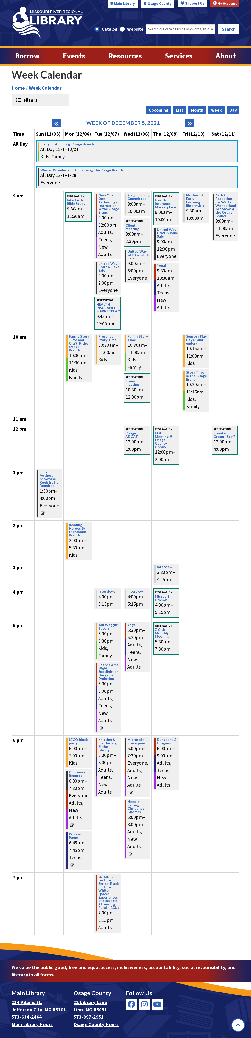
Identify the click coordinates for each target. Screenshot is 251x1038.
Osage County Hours (96, 1024)
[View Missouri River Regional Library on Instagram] (144, 1004)
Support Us (192, 3)
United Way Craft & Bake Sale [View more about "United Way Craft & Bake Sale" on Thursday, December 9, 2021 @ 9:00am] (167, 233)
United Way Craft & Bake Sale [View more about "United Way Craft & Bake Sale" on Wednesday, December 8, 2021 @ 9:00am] (138, 255)
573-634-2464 (27, 1017)
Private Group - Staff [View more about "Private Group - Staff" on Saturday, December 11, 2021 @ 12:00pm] (224, 434)
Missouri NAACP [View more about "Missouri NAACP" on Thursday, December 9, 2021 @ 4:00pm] (162, 598)
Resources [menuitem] (125, 56)
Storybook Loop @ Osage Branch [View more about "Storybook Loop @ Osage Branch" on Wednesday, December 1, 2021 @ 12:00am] (67, 144)
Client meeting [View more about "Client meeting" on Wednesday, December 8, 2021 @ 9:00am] (132, 227)
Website (135, 29)
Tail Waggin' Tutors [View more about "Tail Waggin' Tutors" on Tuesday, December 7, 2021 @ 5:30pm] (108, 626)
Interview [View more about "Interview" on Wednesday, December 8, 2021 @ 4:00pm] (135, 591)
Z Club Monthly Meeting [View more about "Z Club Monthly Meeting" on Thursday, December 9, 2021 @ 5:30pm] (162, 633)
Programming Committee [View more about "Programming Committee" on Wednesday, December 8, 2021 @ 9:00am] (138, 197)
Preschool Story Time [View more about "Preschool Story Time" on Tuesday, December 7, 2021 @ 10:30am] (107, 338)
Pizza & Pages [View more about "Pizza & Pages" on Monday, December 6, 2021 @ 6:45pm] (75, 835)
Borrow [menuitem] (27, 56)
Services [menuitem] (178, 56)
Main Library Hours (32, 1024)
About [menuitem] (226, 56)
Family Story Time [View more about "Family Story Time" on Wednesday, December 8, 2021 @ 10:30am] (137, 338)
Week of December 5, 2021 (123, 123)
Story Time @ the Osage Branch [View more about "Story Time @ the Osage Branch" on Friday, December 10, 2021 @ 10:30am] (196, 376)
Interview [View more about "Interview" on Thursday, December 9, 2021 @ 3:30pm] (164, 567)
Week (216, 110)
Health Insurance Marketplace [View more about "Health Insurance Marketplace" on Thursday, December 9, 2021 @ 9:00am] (165, 203)
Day (233, 110)
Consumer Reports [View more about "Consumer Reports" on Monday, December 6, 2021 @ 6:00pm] (77, 774)
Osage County (160, 3)
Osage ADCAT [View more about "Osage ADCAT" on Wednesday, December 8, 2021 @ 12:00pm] (132, 434)
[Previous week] (56, 123)
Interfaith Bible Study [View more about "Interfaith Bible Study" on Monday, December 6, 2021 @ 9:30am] (76, 201)
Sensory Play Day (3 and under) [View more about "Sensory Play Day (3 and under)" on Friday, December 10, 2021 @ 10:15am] (196, 340)
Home (18, 88)
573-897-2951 (89, 1017)
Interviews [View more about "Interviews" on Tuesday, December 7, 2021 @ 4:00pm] (106, 591)
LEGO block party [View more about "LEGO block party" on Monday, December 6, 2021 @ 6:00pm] (78, 741)
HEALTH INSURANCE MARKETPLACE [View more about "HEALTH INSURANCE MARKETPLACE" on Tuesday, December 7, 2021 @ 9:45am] (109, 308)
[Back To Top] (238, 1025)
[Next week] (189, 123)
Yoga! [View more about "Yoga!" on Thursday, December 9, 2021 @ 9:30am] (161, 265)
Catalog (109, 29)
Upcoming (158, 110)
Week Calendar (45, 88)
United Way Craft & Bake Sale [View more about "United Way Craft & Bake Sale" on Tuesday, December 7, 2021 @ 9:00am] (108, 267)
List (179, 110)
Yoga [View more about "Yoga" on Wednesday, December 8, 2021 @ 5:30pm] (131, 625)
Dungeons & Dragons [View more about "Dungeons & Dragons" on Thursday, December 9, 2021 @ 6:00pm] (167, 741)
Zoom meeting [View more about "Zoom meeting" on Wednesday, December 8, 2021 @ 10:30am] (132, 382)
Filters (30, 100)
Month (197, 110)
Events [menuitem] (74, 56)
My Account (225, 3)
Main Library (124, 3)
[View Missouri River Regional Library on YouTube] (157, 1004)
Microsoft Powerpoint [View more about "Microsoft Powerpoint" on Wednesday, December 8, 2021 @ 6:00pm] (137, 741)
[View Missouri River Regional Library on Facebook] (131, 1004)
